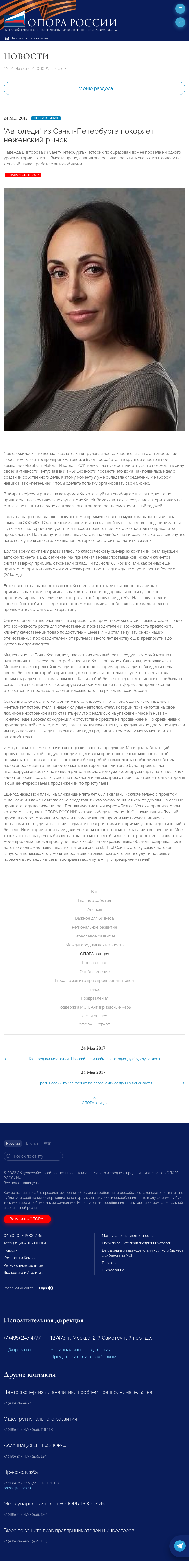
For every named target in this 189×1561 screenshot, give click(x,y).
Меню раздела (96, 88)
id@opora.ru (17, 1350)
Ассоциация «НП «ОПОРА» (26, 1243)
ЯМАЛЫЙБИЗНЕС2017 (23, 174)
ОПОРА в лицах (49, 69)
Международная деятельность (95, 945)
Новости (22, 69)
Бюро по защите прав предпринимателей (94, 980)
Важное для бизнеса (94, 918)
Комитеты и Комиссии (22, 1258)
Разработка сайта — (28, 1288)
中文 (47, 1143)
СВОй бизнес (94, 1016)
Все (94, 891)
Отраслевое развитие (94, 936)
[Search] (33, 1156)
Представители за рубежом (83, 1357)
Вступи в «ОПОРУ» (27, 1219)
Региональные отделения (80, 1350)
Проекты (109, 1263)
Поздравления (94, 998)
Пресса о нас (94, 962)
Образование (113, 1270)
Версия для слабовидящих (26, 38)
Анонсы (94, 909)
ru (180, 22)
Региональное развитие (94, 927)
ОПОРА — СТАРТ (94, 1025)
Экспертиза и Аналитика (24, 1273)
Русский (13, 1143)
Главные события (94, 900)
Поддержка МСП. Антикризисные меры (95, 1007)
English (32, 1143)
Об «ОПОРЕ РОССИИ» (23, 1236)
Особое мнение (95, 971)
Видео (95, 989)
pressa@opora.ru (17, 1488)
